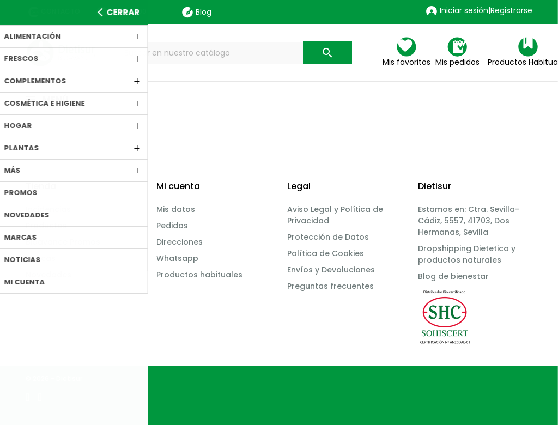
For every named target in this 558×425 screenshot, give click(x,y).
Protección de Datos (328, 237)
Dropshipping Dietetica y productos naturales (466, 254)
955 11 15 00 (128, 11)
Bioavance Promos (63, 241)
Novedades (48, 274)
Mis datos (175, 209)
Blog (196, 12)
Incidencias (48, 209)
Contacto (60, 11)
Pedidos (172, 225)
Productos (46, 225)
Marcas (41, 258)
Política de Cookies (325, 253)
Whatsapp (177, 258)
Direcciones (179, 241)
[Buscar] (235, 53)
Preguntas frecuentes (330, 286)
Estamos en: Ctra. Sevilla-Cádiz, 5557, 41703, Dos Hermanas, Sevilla (468, 221)
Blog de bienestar (453, 276)
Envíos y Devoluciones (331, 269)
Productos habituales (199, 274)
